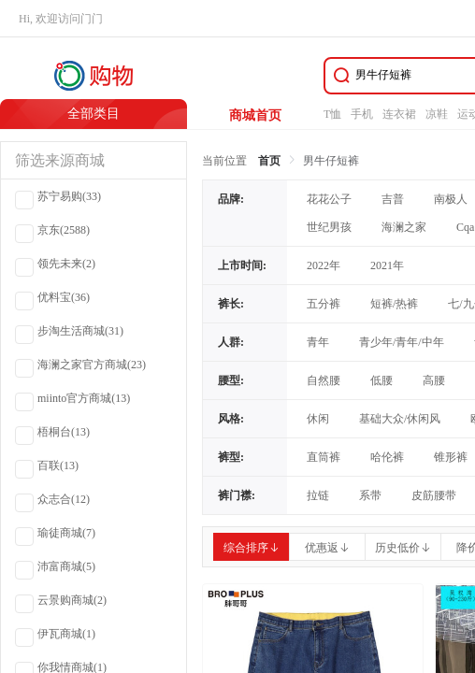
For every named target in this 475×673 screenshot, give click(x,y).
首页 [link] (269, 160)
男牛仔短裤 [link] (331, 160)
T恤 (332, 114)
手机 (362, 114)
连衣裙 (399, 114)
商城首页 (255, 115)
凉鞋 (436, 114)
